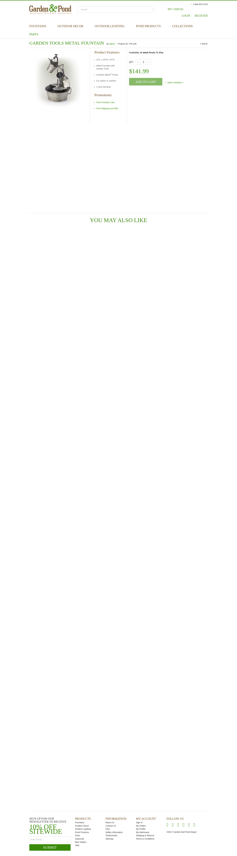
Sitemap (109, 839)
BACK (204, 43)
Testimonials (111, 835)
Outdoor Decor (70, 26)
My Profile (140, 829)
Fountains (37, 26)
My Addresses (142, 832)
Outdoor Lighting (110, 26)
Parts (33, 34)
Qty (131, 62)
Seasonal (79, 839)
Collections (182, 26)
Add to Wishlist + (175, 82)
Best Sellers (80, 842)
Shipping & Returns (145, 835)
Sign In (139, 822)
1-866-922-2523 (200, 4)
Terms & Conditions (145, 839)
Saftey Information (114, 832)
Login (186, 15)
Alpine (112, 44)
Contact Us (111, 826)
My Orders (141, 826)
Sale (77, 845)
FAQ (108, 829)
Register (201, 15)
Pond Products (148, 26)
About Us (110, 822)
